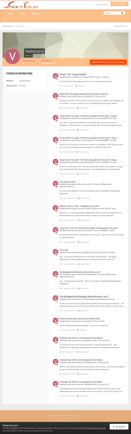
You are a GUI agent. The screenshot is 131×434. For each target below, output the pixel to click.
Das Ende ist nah (67, 182)
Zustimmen (119, 427)
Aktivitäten (36, 13)
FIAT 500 (63, 250)
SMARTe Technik (109, 118)
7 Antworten (82, 108)
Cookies (13, 428)
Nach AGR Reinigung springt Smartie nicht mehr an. (83, 94)
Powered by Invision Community (65, 421)
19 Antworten (83, 130)
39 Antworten (83, 352)
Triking (87, 208)
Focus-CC (88, 184)
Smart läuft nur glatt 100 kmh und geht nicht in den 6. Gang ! (88, 116)
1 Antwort (80, 86)
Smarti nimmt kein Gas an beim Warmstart (79, 318)
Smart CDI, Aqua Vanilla (72, 74)
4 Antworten (83, 288)
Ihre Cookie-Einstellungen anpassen (92, 428)
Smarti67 (88, 321)
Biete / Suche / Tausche (99, 77)
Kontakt (79, 415)
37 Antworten (84, 198)
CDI (104, 96)
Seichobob (88, 118)
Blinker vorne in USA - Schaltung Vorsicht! (79, 206)
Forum (10, 13)
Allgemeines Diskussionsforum (102, 299)
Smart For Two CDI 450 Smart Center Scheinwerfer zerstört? (88, 228)
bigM (86, 252)
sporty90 (88, 230)
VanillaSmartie (65, 77)
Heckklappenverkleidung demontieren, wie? (80, 272)
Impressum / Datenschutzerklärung (61, 415)
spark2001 (88, 96)
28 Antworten (84, 220)
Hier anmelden (102, 5)
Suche (22, 13)
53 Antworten (84, 242)
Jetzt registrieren (119, 4)
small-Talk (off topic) (107, 208)
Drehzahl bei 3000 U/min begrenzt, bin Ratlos (81, 338)
